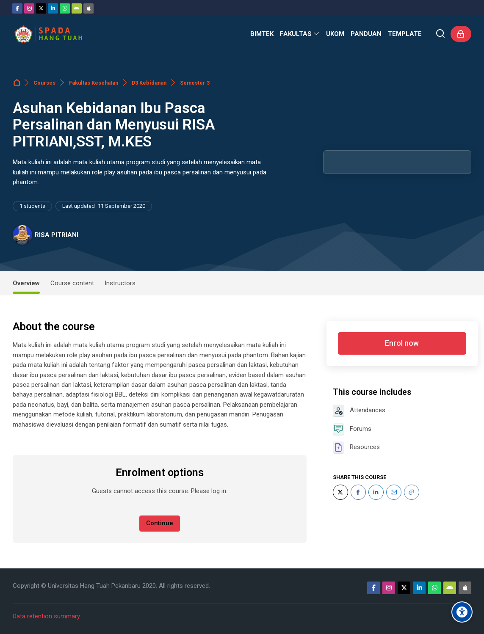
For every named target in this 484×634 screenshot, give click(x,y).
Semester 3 (195, 83)
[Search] (440, 34)
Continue (159, 523)
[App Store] (88, 8)
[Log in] (461, 34)
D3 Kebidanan (149, 83)
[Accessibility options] (462, 612)
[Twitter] (41, 8)
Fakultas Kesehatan (93, 83)
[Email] (393, 492)
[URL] (411, 492)
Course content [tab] (72, 283)
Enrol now (402, 343)
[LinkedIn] (376, 492)
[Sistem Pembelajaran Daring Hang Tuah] (48, 34)
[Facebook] (17, 8)
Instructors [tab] (120, 283)
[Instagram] (29, 8)
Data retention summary (46, 616)
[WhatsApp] (65, 8)
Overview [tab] (26, 283)
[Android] (77, 8)
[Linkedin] (53, 8)
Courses (44, 83)
